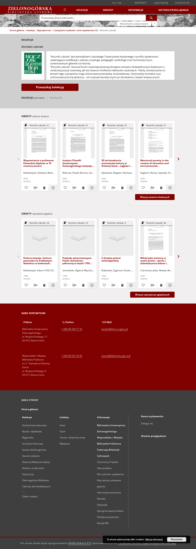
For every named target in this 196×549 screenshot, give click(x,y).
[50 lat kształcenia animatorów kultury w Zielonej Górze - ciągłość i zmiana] (118, 140)
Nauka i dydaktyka (32, 431)
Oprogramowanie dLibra (110, 511)
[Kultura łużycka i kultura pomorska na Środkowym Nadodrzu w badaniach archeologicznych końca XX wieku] (40, 238)
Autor (63, 425)
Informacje (135, 10)
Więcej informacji (154, 539)
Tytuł (62, 431)
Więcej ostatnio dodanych (155, 197)
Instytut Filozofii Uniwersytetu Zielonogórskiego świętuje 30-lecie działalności (77, 163)
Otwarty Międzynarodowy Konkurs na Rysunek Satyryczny (36, 468)
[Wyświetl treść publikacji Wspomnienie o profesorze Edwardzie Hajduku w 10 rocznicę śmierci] (44, 187)
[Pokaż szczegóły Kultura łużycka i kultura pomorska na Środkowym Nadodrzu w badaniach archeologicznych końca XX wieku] (52, 285)
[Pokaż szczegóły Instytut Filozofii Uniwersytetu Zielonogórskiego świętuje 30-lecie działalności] (91, 187)
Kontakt (101, 498)
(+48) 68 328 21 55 (72, 329)
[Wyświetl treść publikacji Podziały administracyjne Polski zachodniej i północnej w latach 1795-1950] (83, 285)
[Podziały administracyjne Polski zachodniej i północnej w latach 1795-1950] (79, 238)
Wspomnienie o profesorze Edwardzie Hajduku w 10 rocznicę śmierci (38, 163)
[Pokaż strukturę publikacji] (40, 125)
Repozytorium (44, 30)
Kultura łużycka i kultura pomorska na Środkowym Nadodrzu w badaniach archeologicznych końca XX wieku (38, 260)
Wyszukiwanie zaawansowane (134, 23)
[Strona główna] (64, 10)
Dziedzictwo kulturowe (34, 425)
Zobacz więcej (30, 496)
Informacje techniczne (109, 492)
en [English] (119, 3)
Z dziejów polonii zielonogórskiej (111, 259)
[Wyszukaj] (151, 18)
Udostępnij (161, 3)
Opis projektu (104, 468)
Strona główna (17, 30)
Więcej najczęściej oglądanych (152, 294)
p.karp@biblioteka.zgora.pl (115, 355)
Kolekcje (82, 10)
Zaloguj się (182, 2)
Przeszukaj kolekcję (50, 87)
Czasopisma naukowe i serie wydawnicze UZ (76, 30)
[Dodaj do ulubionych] (25, 187)
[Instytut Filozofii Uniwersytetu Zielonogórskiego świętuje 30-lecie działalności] (79, 140)
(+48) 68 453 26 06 (72, 355)
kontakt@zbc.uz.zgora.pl (114, 329)
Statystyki (102, 504)
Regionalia (27, 437)
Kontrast (141, 2)
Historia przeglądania (173, 10)
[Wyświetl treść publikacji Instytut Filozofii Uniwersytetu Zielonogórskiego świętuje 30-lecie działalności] (83, 187)
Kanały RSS (103, 523)
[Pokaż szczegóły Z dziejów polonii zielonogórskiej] (130, 285)
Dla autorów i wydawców (110, 474)
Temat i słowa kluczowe (72, 437)
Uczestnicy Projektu (107, 462)
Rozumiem (177, 539)
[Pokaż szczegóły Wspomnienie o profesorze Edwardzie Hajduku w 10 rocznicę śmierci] (52, 187)
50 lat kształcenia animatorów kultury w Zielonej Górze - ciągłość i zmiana (115, 163)
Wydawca (65, 443)
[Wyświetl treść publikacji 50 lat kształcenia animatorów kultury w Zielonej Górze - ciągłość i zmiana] (122, 187)
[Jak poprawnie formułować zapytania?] (154, 23)
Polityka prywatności (108, 517)
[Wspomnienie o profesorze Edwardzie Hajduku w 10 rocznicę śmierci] (40, 140)
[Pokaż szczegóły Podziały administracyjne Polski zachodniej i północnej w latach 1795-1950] (91, 285)
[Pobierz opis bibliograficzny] (34, 187)
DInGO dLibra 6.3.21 (80, 543)
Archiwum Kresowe (32, 443)
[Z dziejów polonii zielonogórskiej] (118, 238)
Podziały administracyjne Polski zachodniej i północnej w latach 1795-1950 (76, 260)
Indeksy (108, 10)
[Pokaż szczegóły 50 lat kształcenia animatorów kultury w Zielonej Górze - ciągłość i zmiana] (130, 187)
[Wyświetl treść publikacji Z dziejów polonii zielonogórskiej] (122, 285)
